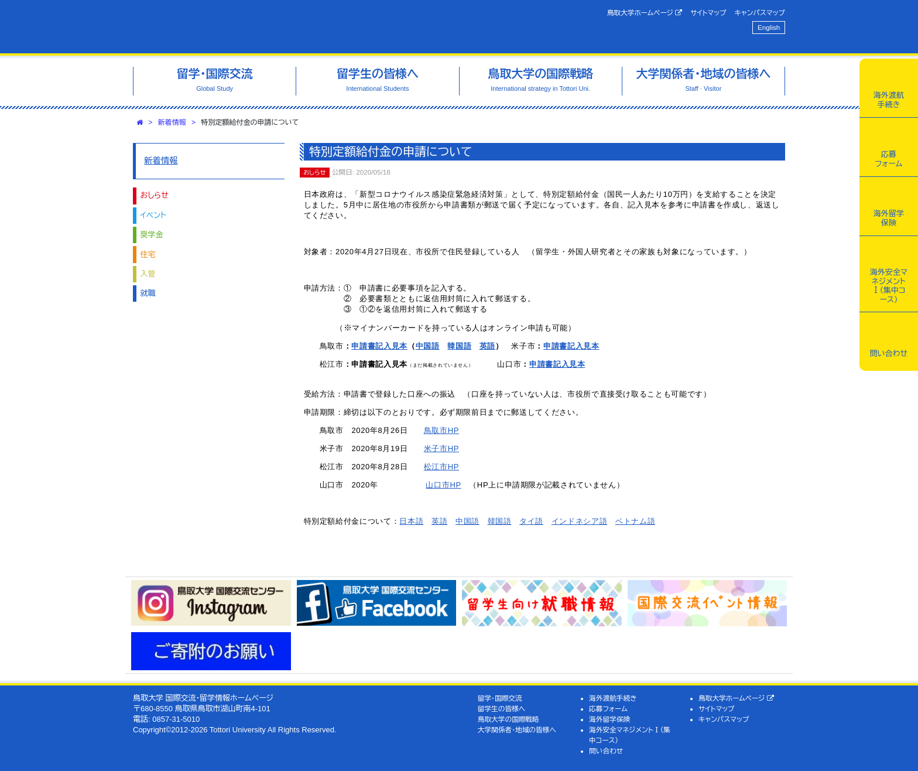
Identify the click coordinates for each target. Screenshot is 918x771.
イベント (153, 215)
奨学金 (152, 234)
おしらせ (155, 195)
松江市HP (441, 466)
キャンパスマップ (760, 12)
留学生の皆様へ (502, 708)
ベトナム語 (635, 521)
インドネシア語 (580, 521)
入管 (148, 273)
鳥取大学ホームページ (645, 13)
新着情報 (172, 122)
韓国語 (459, 346)
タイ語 (531, 521)
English (769, 27)
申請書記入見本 (379, 346)
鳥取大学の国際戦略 (508, 719)
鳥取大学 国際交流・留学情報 (297, 27)
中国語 (428, 346)
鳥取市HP (441, 430)
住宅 (148, 254)
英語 (487, 346)
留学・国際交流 (500, 698)
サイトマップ (708, 12)
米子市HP (441, 448)
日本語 (411, 521)
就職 (148, 293)
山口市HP (443, 484)
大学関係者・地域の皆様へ (517, 730)
